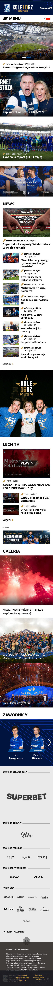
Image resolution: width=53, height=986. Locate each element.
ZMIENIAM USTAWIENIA (29, 970)
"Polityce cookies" (13, 967)
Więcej (7, 363)
